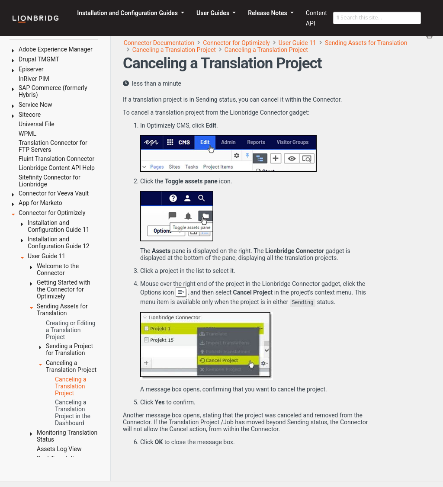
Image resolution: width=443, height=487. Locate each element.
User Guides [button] (213, 13)
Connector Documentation (159, 42)
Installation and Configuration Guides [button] (128, 13)
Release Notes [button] (268, 13)
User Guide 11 (297, 42)
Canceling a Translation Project (174, 49)
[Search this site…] (377, 18)
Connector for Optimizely (236, 42)
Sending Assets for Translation (366, 42)
